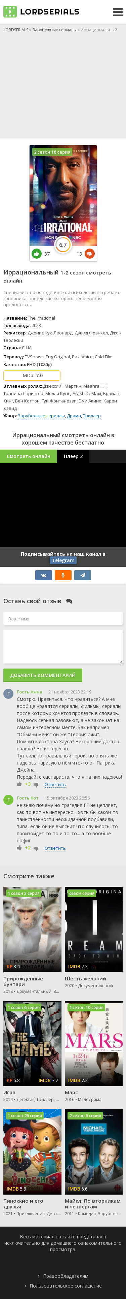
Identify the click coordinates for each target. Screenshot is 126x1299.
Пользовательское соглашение (66, 1285)
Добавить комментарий (43, 675)
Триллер (92, 416)
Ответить (55, 784)
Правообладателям (65, 1276)
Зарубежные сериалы (41, 416)
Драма (74, 416)
